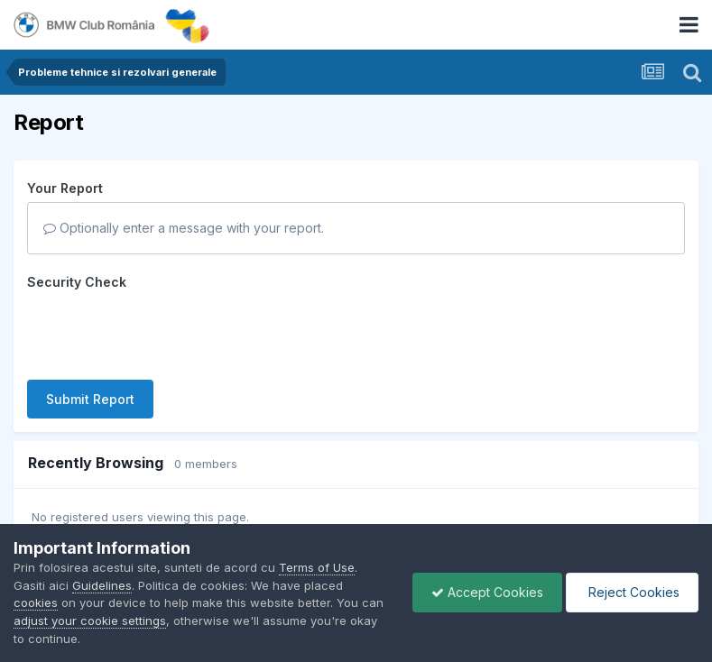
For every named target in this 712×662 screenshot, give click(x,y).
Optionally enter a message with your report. (183, 227)
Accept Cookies (487, 592)
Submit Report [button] (90, 399)
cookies (36, 602)
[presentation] (164, 331)
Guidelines (102, 585)
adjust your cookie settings (90, 620)
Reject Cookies (632, 592)
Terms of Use (317, 567)
